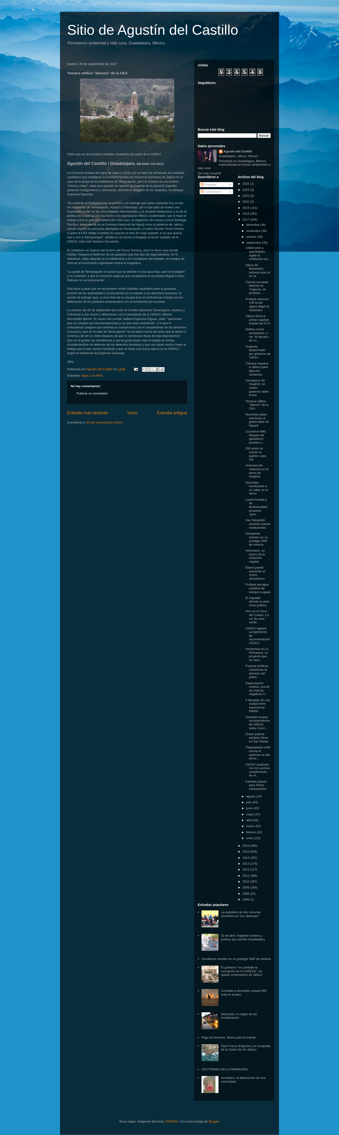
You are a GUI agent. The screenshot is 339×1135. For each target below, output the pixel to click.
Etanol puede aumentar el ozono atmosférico (255, 573)
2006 (246, 899)
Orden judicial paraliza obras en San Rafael (256, 737)
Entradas (209, 184)
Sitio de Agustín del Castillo (152, 30)
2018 (246, 213)
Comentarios (211, 191)
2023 (246, 190)
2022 (246, 195)
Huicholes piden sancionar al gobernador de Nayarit (257, 420)
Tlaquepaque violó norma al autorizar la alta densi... (257, 752)
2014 (246, 857)
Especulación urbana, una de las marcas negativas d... (257, 688)
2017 (246, 219)
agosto (251, 796)
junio (250, 808)
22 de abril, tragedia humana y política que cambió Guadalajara (243, 937)
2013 (246, 863)
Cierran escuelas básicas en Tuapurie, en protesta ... (256, 287)
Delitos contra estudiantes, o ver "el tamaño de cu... (256, 334)
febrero (251, 832)
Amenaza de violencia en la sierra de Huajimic (256, 471)
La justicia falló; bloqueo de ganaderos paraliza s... (255, 437)
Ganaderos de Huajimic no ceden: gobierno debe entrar (256, 388)
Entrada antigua (172, 412)
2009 (246, 887)
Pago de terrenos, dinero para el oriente (229, 1037)
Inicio (132, 412)
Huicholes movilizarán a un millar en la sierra (256, 488)
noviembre (253, 231)
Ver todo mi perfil (209, 173)
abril (249, 820)
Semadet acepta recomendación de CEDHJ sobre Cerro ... (257, 722)
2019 (246, 207)
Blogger (214, 1121)
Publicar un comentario (92, 393)
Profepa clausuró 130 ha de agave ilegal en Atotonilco (257, 304)
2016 (246, 845)
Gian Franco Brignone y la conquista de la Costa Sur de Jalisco (245, 1047)
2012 (246, 869)
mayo (250, 814)
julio (249, 802)
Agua (85, 375)
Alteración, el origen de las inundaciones (239, 1016)
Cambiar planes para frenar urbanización (256, 785)
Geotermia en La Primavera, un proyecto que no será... (256, 654)
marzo (251, 826)
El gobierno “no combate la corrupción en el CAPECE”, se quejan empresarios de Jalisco (241, 971)
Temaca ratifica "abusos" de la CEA (256, 404)
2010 (246, 881)
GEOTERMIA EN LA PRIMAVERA (225, 1069)
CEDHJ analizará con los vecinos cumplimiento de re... (257, 770)
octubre (251, 237)
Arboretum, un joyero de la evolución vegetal (255, 556)
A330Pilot (171, 1121)
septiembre (254, 242)
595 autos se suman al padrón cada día (255, 454)
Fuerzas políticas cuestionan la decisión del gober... (256, 671)
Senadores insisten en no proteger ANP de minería (256, 539)
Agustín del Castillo (238, 151)
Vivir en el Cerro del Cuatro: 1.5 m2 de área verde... (257, 616)
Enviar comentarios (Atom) (104, 422)
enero (250, 838)
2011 (246, 875)
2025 (246, 183)
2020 (246, 201)
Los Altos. (96, 375)
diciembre (253, 224)
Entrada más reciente (87, 412)
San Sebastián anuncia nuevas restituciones (257, 523)
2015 (246, 851)
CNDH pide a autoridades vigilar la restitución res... (257, 253)
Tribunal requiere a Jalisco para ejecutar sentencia (256, 369)
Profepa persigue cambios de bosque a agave (258, 588)
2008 (246, 893)
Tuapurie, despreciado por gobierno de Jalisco (257, 352)
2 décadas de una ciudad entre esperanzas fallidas (257, 705)
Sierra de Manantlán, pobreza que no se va (257, 270)
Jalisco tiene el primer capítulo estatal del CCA (257, 319)
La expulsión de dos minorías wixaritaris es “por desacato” (241, 914)
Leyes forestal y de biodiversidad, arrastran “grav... (256, 507)
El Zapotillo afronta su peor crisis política (257, 601)
